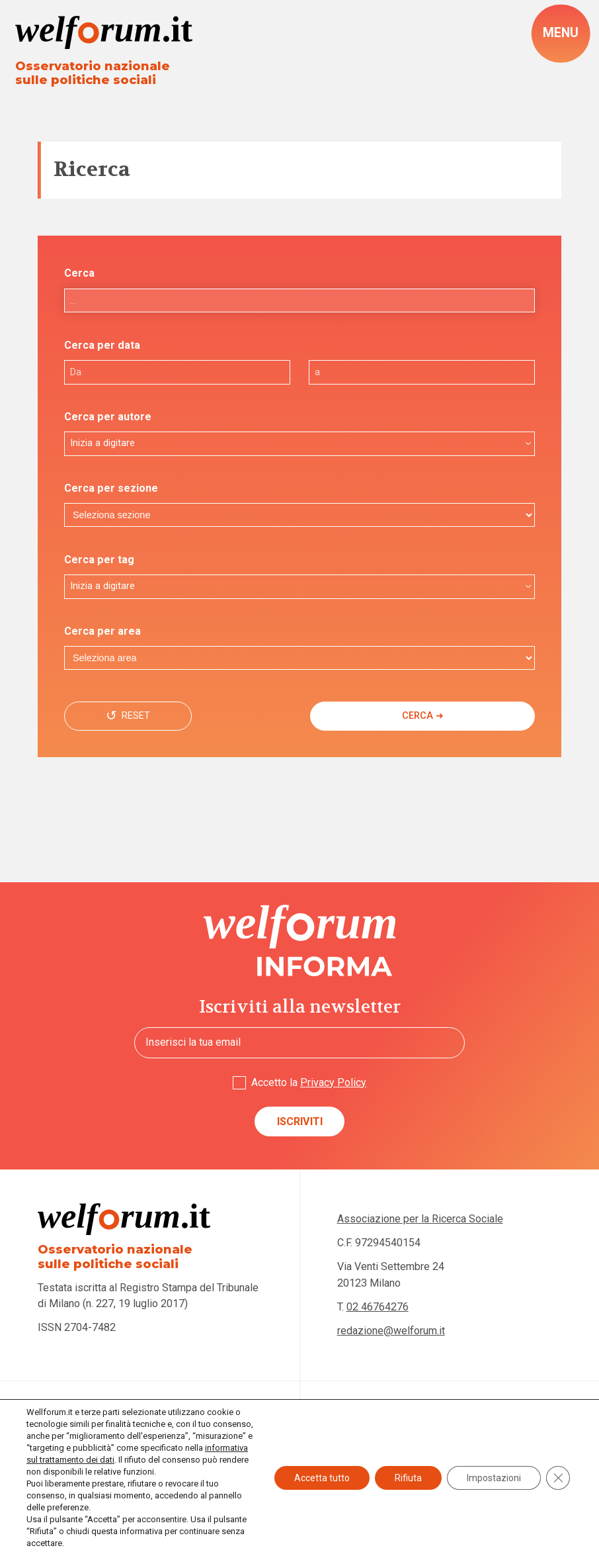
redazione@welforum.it (391, 1330)
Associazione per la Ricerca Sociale (420, 1219)
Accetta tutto (322, 1478)
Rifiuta (408, 1478)
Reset (133, 715)
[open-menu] (561, 33)
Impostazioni (494, 1478)
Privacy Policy (333, 1082)
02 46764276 (377, 1307)
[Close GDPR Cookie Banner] (558, 1478)
